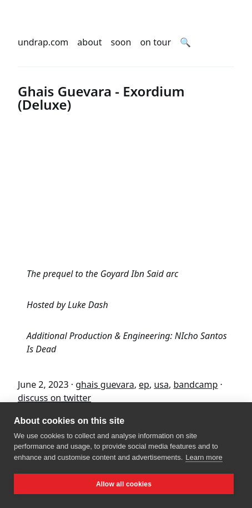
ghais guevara (104, 384)
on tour (155, 42)
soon (121, 42)
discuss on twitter (54, 398)
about (89, 42)
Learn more (203, 457)
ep (144, 384)
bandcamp (195, 384)
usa (161, 384)
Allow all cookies (124, 484)
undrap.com (43, 42)
